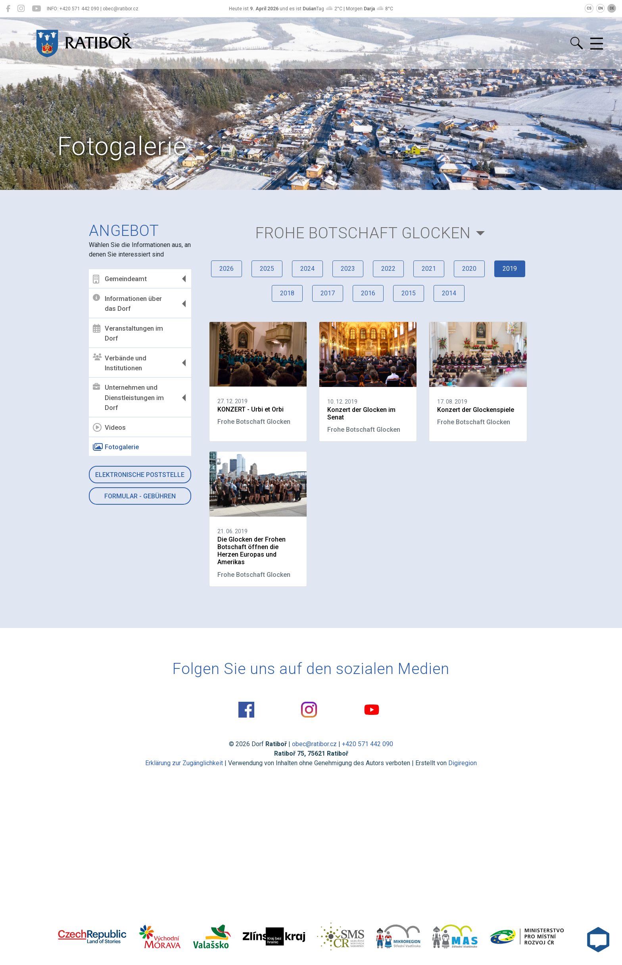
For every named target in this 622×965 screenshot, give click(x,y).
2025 (267, 268)
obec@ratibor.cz (314, 744)
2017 (328, 293)
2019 (510, 268)
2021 (429, 268)
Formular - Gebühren (140, 496)
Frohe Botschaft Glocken (363, 233)
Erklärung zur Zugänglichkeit (184, 763)
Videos (109, 427)
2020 (469, 268)
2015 (408, 293)
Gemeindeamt (120, 279)
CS (589, 8)
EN (600, 8)
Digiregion (462, 763)
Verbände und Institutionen (119, 363)
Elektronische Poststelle (139, 475)
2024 (307, 268)
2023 (348, 268)
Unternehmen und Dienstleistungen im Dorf (128, 397)
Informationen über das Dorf (127, 303)
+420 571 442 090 (367, 744)
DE (612, 8)
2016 (368, 293)
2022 (388, 268)
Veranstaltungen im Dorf (128, 333)
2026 (226, 268)
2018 (287, 293)
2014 (449, 293)
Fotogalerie (116, 447)
